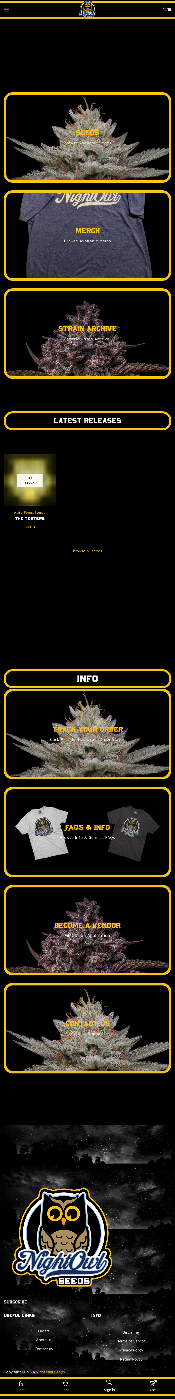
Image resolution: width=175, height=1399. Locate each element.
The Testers (30, 518)
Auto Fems (23, 512)
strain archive (87, 329)
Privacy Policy (131, 1351)
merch (87, 231)
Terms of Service (131, 1342)
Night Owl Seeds (50, 1373)
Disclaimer (131, 1333)
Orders (44, 1331)
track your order (87, 729)
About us (44, 1340)
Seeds (40, 512)
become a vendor (87, 925)
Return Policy (131, 1360)
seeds (87, 132)
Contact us (43, 1350)
